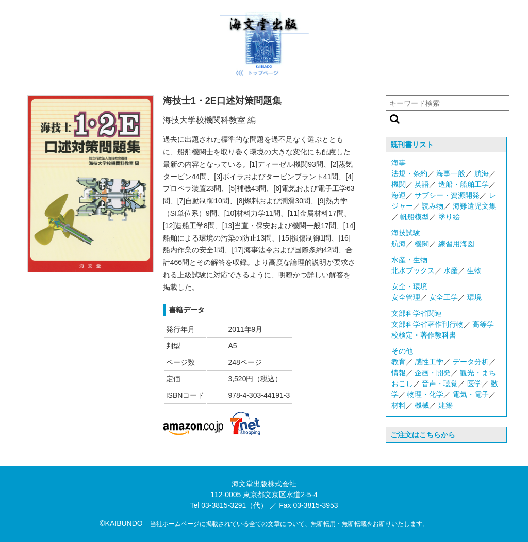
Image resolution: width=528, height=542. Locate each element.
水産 (450, 270)
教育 (398, 362)
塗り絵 (449, 217)
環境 (474, 297)
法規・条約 (409, 173)
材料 (398, 405)
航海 (481, 173)
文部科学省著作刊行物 (427, 324)
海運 (398, 195)
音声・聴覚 (440, 383)
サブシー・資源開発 (447, 195)
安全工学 (443, 297)
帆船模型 (414, 217)
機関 (398, 184)
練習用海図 (456, 244)
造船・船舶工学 (463, 184)
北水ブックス (413, 270)
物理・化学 (425, 394)
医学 (474, 383)
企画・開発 (433, 373)
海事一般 (450, 173)
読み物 (432, 206)
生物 (474, 270)
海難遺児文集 (474, 206)
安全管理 (405, 297)
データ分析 (471, 362)
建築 (445, 405)
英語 (422, 184)
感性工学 (429, 362)
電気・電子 (471, 394)
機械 (422, 405)
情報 (398, 373)
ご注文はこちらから (422, 435)
